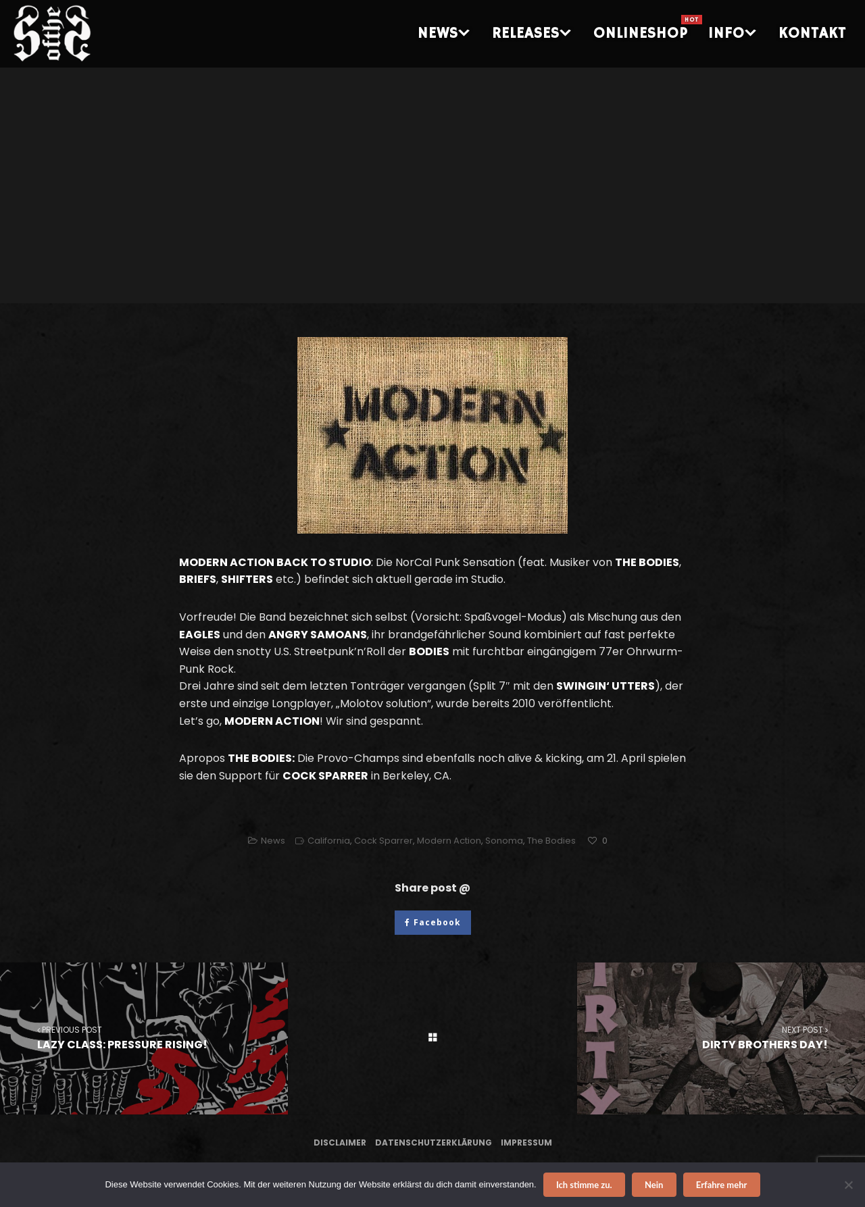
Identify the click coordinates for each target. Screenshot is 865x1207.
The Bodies (551, 840)
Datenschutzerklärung (433, 1142)
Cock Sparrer (383, 840)
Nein (654, 1184)
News (273, 840)
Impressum (526, 1142)
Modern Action (449, 840)
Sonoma (504, 840)
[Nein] (848, 1184)
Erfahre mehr (721, 1184)
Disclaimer (340, 1142)
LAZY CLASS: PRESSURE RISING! (144, 1037)
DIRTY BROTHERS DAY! (721, 1037)
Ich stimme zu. (584, 1184)
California (328, 840)
